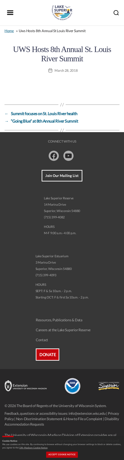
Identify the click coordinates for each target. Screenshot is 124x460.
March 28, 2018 (66, 70)
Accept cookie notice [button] (62, 454)
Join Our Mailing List (62, 176)
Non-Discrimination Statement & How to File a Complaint (59, 419)
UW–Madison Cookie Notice (33, 447)
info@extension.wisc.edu (87, 413)
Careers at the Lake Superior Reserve (63, 330)
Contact (42, 340)
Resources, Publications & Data (59, 320)
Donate (47, 354)
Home (9, 31)
